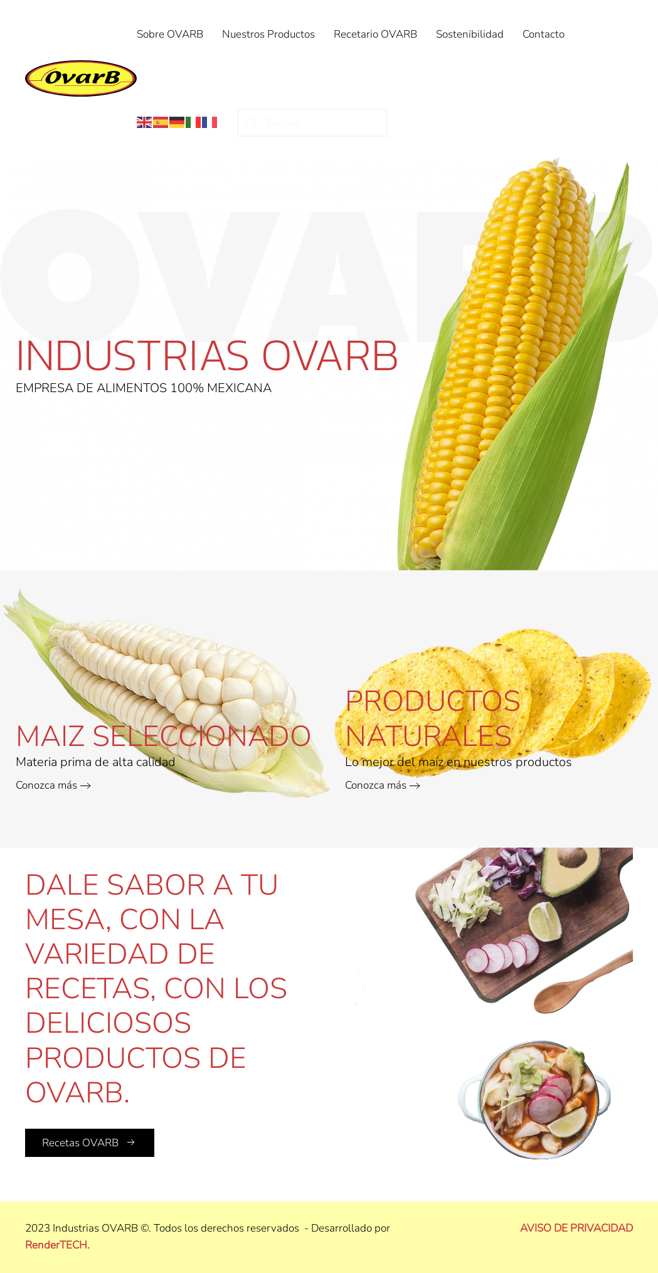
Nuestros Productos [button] (268, 34)
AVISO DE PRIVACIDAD (576, 1228)
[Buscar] (312, 123)
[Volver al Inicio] (81, 78)
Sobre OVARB (170, 34)
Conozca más (46, 785)
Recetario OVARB (375, 34)
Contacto (544, 34)
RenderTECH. (57, 1245)
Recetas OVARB (89, 1143)
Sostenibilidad (470, 34)
